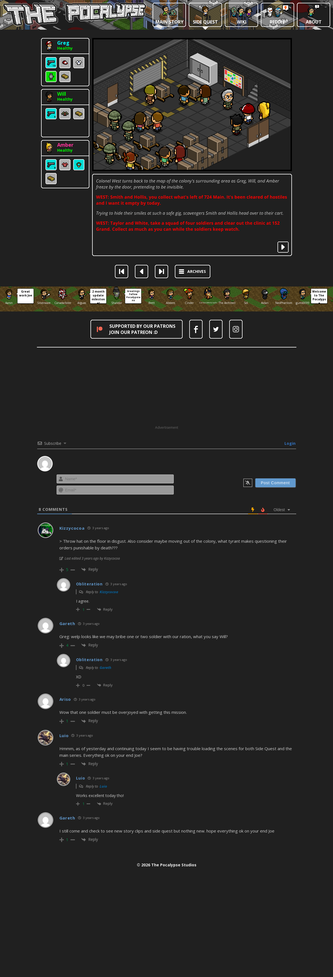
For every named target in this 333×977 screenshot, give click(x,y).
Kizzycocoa (109, 591)
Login (289, 443)
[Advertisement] (166, 386)
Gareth (105, 667)
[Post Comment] (275, 482)
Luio (103, 786)
